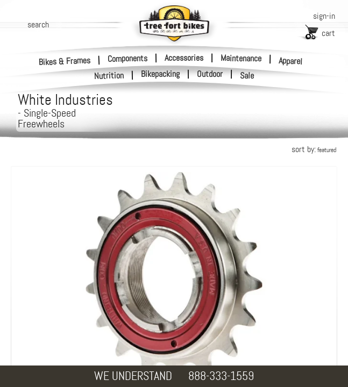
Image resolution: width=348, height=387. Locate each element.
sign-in (324, 16)
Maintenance (241, 58)
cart (328, 33)
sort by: (314, 149)
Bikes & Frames (65, 61)
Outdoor (210, 74)
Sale (247, 76)
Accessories (184, 57)
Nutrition (109, 75)
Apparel (291, 61)
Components (127, 58)
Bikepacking (160, 74)
